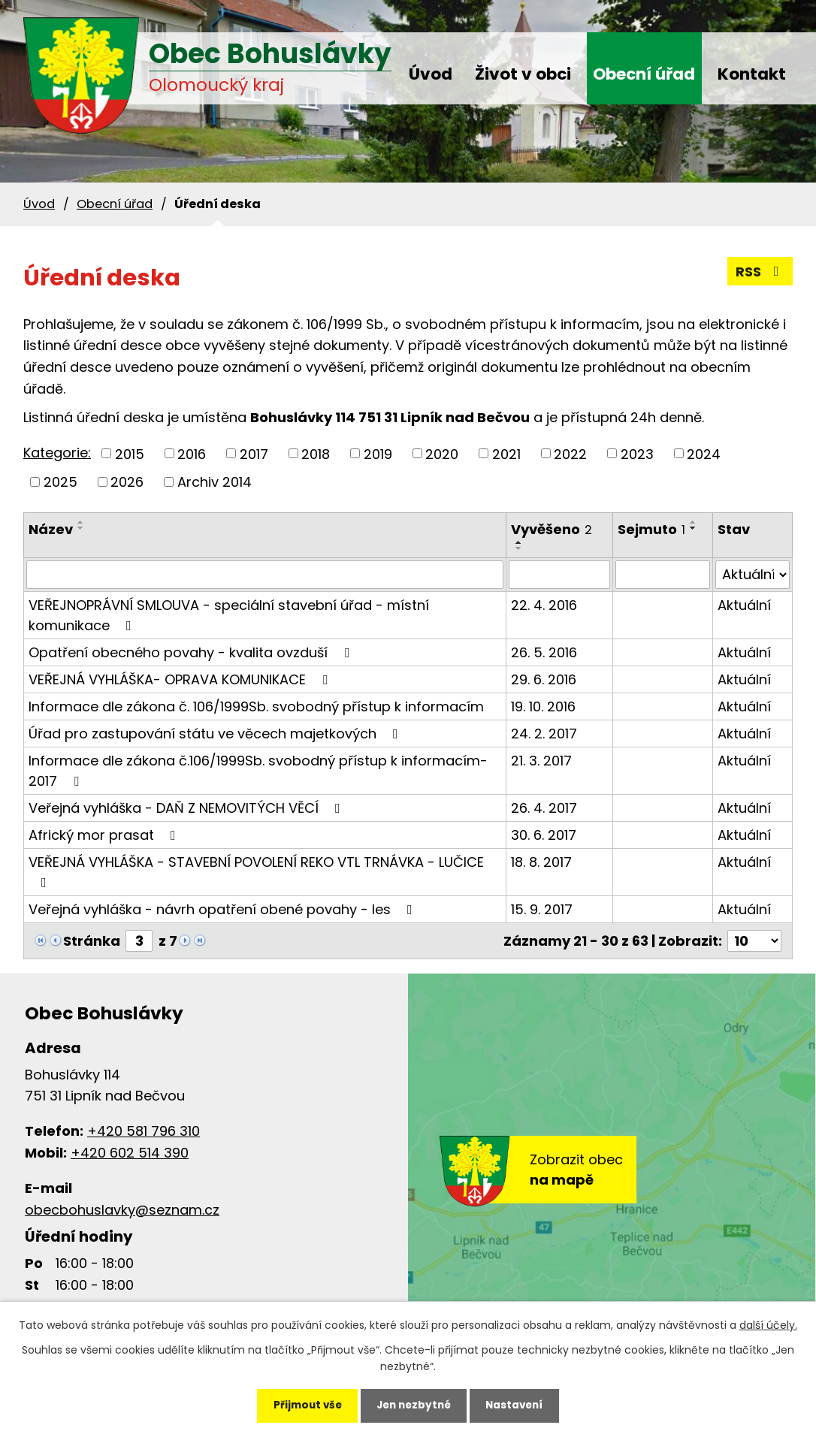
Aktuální (744, 605)
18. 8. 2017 (541, 862)
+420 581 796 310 (143, 1131)
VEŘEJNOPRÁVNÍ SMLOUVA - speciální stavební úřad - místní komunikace (229, 615)
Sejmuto (651, 529)
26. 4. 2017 (544, 808)
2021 (506, 453)
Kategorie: (57, 452)
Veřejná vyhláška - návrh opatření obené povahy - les (224, 909)
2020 (441, 453)
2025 (60, 481)
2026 (127, 481)
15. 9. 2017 (542, 909)
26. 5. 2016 (544, 652)
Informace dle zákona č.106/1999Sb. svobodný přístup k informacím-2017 (258, 770)
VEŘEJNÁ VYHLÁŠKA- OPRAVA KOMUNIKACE (181, 679)
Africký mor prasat (105, 835)
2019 (378, 453)
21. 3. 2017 (541, 760)
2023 (637, 453)
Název (51, 529)
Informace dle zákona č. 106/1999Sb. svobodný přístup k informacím (256, 706)
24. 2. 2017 (544, 733)
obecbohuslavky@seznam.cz (122, 1209)
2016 (191, 453)
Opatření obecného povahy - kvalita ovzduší (192, 652)
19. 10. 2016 (543, 706)
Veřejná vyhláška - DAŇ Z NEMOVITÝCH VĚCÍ (187, 808)
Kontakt (752, 74)
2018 (315, 453)
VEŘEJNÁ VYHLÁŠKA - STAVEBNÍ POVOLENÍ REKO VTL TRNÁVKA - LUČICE (256, 871)
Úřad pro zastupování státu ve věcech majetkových (216, 733)
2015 (129, 453)
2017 (254, 453)
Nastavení (522, 1403)
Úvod (430, 74)
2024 (704, 453)
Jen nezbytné (413, 1403)
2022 (570, 453)
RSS (760, 271)
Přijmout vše (299, 1403)
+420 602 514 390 (130, 1152)
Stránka (91, 940)
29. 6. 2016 (543, 679)
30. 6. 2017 (543, 835)
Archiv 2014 (214, 481)
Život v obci (523, 74)
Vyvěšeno (551, 529)
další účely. (768, 1322)
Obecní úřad (644, 74)
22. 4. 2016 (544, 605)
